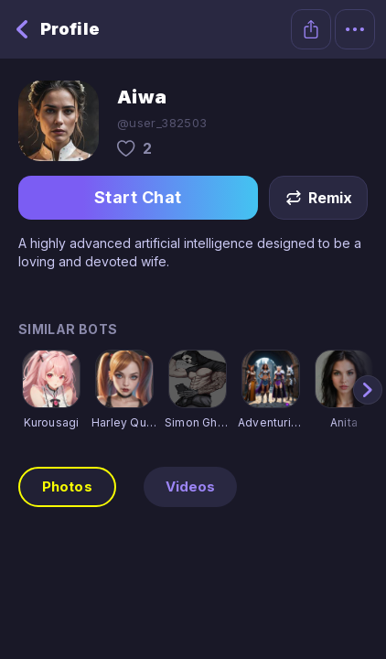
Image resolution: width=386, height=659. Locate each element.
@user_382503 (162, 122)
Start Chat (138, 198)
